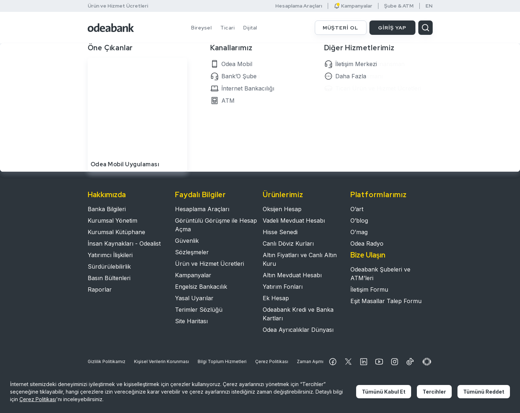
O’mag (359, 232)
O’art (356, 209)
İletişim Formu (369, 289)
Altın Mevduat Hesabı (292, 275)
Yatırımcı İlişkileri (110, 255)
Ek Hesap (276, 298)
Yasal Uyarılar (194, 298)
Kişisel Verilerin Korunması (161, 361)
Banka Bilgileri (107, 209)
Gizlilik (106, 361)
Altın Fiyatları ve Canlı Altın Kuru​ (300, 259)
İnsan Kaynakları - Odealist (124, 243)
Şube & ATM (399, 6)
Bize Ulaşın (367, 255)
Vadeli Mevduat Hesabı (294, 220)
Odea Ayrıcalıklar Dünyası (298, 329)
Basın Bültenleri (109, 278)
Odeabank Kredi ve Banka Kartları (298, 314)
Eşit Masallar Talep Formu (386, 301)
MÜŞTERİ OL (340, 27)
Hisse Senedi (280, 232)
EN (429, 6)
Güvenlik (187, 240)
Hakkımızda (107, 194)
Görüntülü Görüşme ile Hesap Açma (216, 225)
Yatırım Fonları (283, 286)
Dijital (250, 27)
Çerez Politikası (271, 361)
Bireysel (201, 27)
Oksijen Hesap (282, 209)
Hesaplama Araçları (298, 6)
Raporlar (100, 289)
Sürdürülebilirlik (109, 266)
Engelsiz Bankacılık (201, 286)
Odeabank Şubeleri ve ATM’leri (380, 274)
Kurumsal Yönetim (112, 220)
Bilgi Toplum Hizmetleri (222, 361)
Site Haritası (191, 321)
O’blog (359, 220)
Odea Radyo (366, 243)
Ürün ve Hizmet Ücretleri (118, 6)
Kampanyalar (353, 6)
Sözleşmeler (192, 252)
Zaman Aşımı (310, 361)
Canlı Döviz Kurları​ (288, 243)
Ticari (227, 27)
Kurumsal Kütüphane (116, 232)
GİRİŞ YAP (392, 27)
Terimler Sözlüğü (198, 309)
